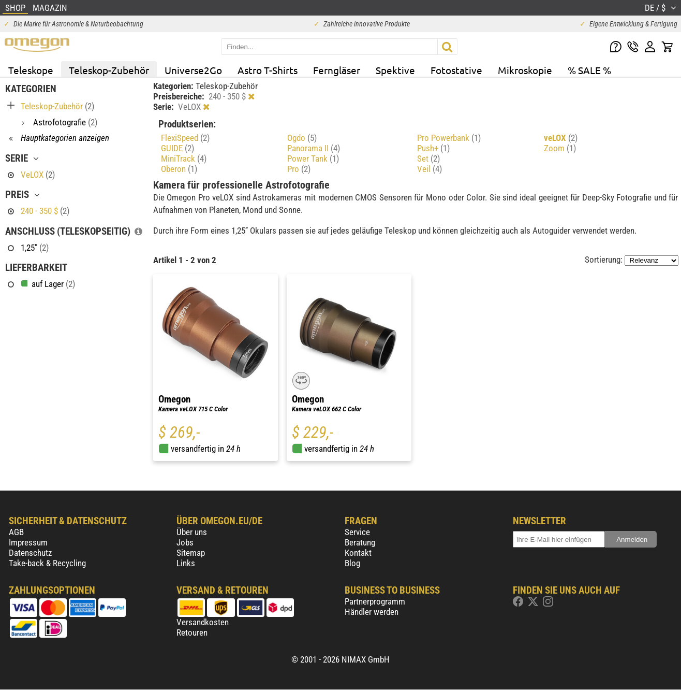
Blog (352, 563)
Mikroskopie (525, 70)
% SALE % (589, 70)
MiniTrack (183, 158)
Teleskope (30, 70)
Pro (298, 169)
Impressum (28, 542)
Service (357, 532)
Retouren (192, 632)
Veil (429, 169)
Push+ (433, 148)
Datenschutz (30, 553)
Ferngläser (336, 70)
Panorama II (313, 148)
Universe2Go (193, 70)
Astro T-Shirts (268, 70)
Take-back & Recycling (47, 563)
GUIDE (177, 148)
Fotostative (456, 70)
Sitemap (190, 553)
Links (185, 563)
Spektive (395, 70)
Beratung (360, 542)
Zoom (560, 148)
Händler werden (371, 612)
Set (428, 158)
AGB (16, 532)
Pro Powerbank (449, 138)
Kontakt (358, 553)
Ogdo (302, 138)
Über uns (191, 532)
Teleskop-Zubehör (109, 70)
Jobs (185, 542)
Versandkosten (202, 622)
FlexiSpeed (185, 138)
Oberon (179, 169)
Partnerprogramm (375, 601)
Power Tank (313, 158)
